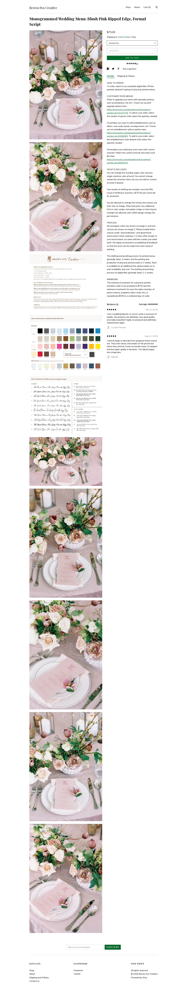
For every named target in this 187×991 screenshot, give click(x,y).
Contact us (34, 981)
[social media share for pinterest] (118, 68)
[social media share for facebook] (108, 68)
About (137, 7)
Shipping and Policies (39, 977)
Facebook (78, 970)
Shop (128, 7)
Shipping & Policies (126, 76)
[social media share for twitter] (113, 68)
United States (124, 37)
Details (111, 76)
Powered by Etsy (139, 977)
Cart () (147, 7)
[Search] (157, 7)
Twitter (77, 974)
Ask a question (129, 68)
